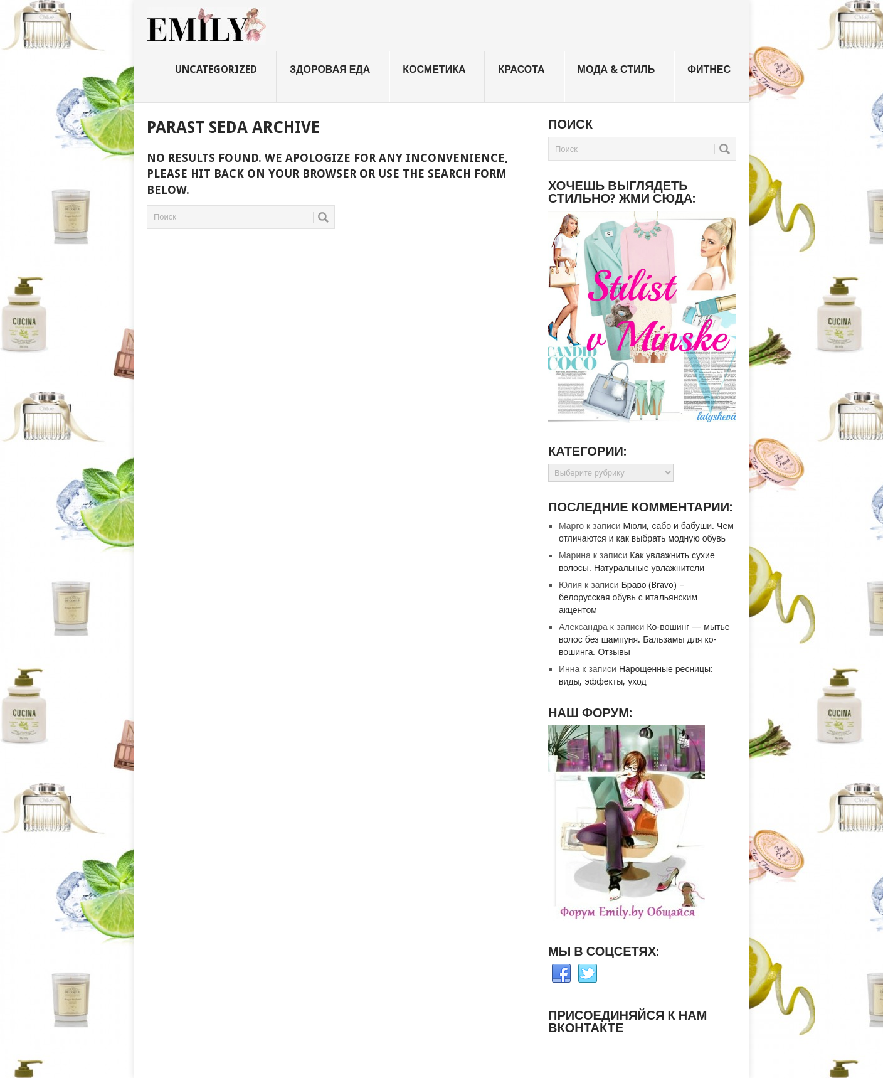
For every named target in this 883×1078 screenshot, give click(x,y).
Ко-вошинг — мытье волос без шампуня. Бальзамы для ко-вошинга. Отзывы (644, 639)
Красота (521, 69)
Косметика (434, 69)
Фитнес (709, 69)
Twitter (588, 974)
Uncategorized (216, 69)
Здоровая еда (330, 69)
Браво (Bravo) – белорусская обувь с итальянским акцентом (628, 597)
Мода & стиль (616, 69)
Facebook (561, 974)
